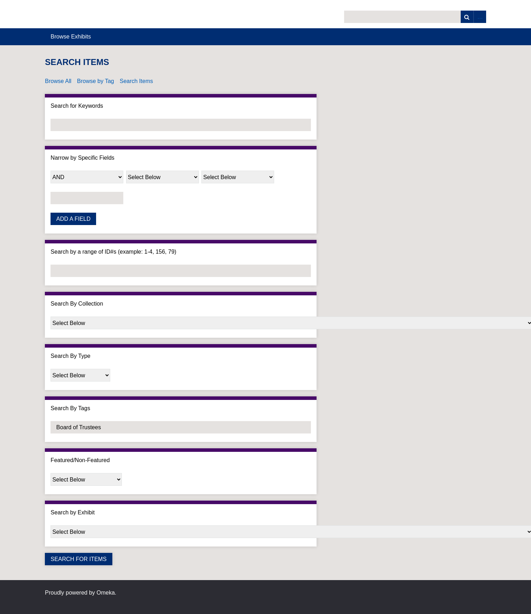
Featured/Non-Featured (80, 460)
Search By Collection (77, 304)
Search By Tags (70, 408)
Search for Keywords (77, 106)
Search (467, 17)
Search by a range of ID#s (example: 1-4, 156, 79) (113, 252)
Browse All (58, 81)
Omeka (105, 593)
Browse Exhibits (71, 37)
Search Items (136, 81)
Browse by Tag (95, 81)
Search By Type (70, 356)
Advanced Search (479, 17)
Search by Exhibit (73, 512)
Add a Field (73, 219)
